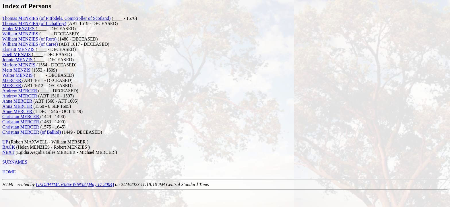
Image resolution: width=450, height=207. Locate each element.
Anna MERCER (17, 101)
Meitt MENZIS (17, 70)
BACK (8, 147)
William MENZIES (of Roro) (29, 39)
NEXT (8, 152)
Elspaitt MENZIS (19, 49)
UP (5, 141)
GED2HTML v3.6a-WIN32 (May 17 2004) (75, 184)
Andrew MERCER (20, 90)
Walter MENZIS (18, 75)
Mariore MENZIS (19, 64)
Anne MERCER (17, 111)
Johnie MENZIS (18, 59)
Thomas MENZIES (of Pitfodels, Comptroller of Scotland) (56, 18)
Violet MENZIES (19, 28)
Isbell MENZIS (17, 54)
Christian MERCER (21, 116)
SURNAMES (14, 162)
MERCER (12, 80)
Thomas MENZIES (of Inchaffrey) (34, 23)
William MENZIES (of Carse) (30, 44)
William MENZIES (20, 33)
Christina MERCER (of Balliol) (31, 132)
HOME (9, 171)
